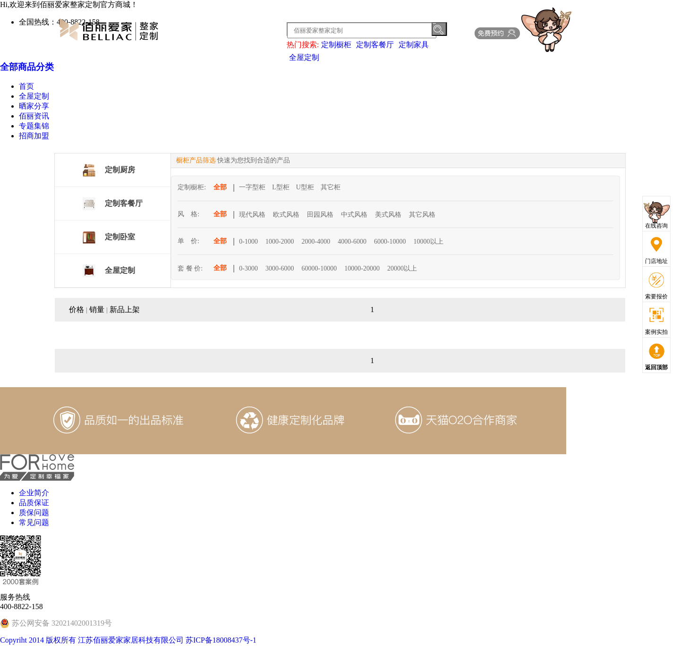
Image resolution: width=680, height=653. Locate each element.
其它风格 (422, 214)
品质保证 (34, 503)
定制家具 (414, 45)
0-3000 (248, 268)
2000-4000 (316, 241)
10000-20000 (362, 268)
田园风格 (320, 214)
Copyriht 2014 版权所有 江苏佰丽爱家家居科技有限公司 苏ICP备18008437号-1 (128, 640)
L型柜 (280, 187)
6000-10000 (390, 241)
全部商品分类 (27, 67)
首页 (26, 86)
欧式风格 (286, 214)
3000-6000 (279, 268)
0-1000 (248, 241)
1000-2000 (279, 241)
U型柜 (305, 187)
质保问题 (34, 513)
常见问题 (34, 522)
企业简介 (34, 493)
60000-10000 (319, 268)
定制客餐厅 (375, 45)
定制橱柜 (336, 45)
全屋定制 (304, 57)
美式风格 (388, 214)
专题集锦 (34, 126)
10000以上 (428, 241)
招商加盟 (34, 136)
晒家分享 (34, 106)
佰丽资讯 (34, 116)
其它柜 (330, 187)
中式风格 (354, 214)
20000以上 (402, 268)
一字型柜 (252, 187)
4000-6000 (352, 241)
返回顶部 (656, 367)
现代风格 (252, 214)
